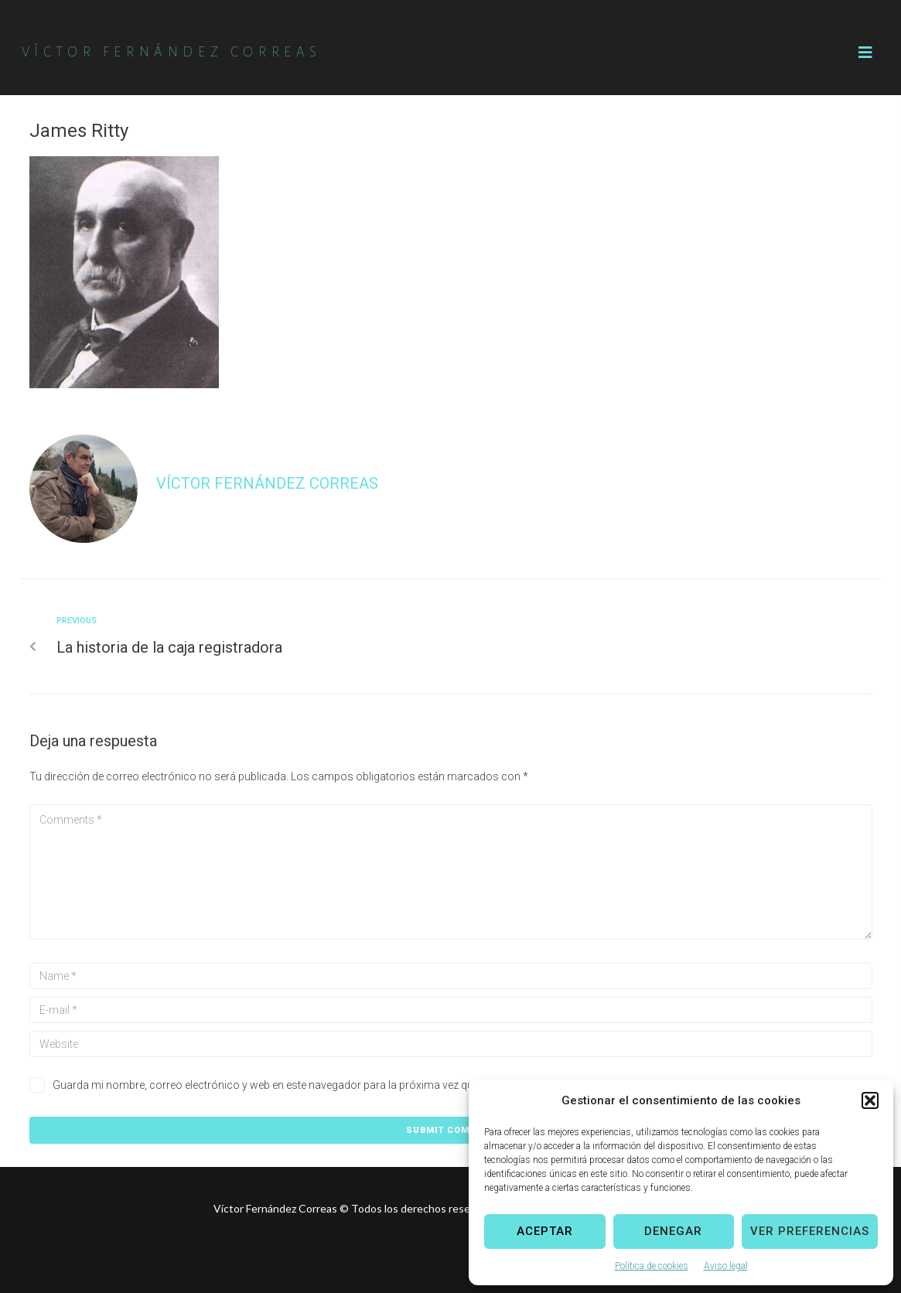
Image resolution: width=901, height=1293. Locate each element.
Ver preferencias (809, 1231)
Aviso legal (726, 1266)
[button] (870, 1100)
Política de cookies (651, 1266)
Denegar (673, 1231)
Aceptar (545, 1231)
